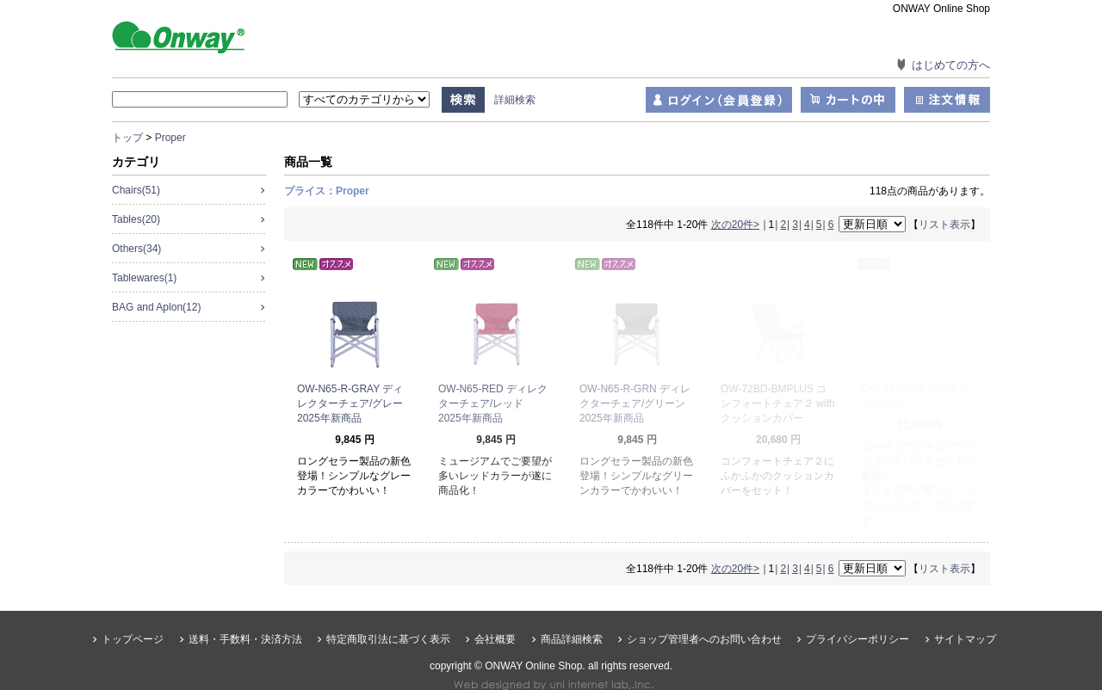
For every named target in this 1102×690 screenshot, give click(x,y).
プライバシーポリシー (857, 610)
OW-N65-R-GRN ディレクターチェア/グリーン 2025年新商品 (637, 403)
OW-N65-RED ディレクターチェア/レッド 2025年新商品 (493, 403)
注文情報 (947, 100)
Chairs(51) (136, 190)
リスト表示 (944, 225)
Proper (170, 138)
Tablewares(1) (144, 278)
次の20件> (735, 225)
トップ (127, 138)
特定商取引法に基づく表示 (388, 610)
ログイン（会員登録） (719, 100)
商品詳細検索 (572, 610)
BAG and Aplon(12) (156, 307)
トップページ (133, 610)
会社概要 (495, 610)
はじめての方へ (951, 65)
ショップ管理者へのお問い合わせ (704, 610)
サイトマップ (965, 610)
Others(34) (136, 249)
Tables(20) (136, 219)
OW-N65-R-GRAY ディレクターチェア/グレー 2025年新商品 (355, 403)
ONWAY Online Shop (198, 36)
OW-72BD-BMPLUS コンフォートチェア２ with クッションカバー (778, 403)
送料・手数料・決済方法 (245, 610)
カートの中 (848, 100)
